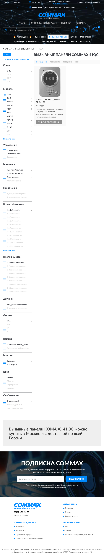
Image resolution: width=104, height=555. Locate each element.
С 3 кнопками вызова (16, 270)
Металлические (14, 181)
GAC (9, 135)
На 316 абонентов (15, 243)
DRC (9, 71)
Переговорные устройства (26, 42)
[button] (60, 3)
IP (8, 328)
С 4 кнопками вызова (16, 274)
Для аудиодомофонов (16, 194)
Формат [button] (7, 315)
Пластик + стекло (14, 174)
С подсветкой (13, 401)
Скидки (67, 531)
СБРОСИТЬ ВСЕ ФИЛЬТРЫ (17, 60)
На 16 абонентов (14, 235)
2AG (9, 98)
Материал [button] (9, 164)
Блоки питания (49, 42)
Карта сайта (21, 531)
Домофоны (40, 37)
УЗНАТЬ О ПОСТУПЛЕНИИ (48, 122)
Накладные (12, 365)
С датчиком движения (17, 308)
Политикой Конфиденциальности (65, 485)
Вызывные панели (58, 37)
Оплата (67, 512)
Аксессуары (85, 42)
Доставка (68, 508)
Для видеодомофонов (17, 197)
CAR (9, 75)
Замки (74, 42)
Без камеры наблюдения (18, 348)
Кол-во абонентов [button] (13, 204)
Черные (10, 388)
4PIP (9, 109)
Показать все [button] (9, 139)
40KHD (10, 116)
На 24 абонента (14, 239)
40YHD (10, 124)
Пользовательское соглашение (29, 539)
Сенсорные (12, 157)
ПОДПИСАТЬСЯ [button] (76, 479)
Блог (66, 526)
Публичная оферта (24, 535)
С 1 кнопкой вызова (15, 263)
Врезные (10, 361)
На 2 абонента (13, 214)
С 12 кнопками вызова (17, 284)
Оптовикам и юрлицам (44, 23)
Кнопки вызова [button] (11, 257)
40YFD (10, 120)
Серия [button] (6, 65)
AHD (9, 325)
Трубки (73, 37)
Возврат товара (71, 516)
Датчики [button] (8, 299)
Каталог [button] (22, 23)
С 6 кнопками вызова (16, 277)
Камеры (63, 42)
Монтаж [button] (8, 355)
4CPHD (10, 102)
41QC (9, 95)
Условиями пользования (49, 487)
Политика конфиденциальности (78, 535)
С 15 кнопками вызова (17, 288)
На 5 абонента (13, 217)
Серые (10, 377)
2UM (9, 131)
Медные (10, 381)
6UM (9, 113)
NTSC (9, 332)
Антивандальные (14, 405)
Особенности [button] (11, 395)
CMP (9, 78)
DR (8, 82)
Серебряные (12, 385)
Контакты (81, 23)
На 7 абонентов (14, 225)
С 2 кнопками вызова (16, 266)
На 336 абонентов (15, 246)
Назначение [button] (10, 188)
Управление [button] (10, 145)
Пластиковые (13, 177)
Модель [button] (8, 89)
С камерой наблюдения (17, 345)
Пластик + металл (15, 170)
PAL (8, 321)
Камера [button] (7, 339)
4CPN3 (10, 105)
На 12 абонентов (14, 232)
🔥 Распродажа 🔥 (22, 37)
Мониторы (85, 37)
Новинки (66, 23)
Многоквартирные (15, 408)
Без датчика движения (17, 305)
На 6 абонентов (14, 221)
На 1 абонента (13, 210)
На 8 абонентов (14, 228)
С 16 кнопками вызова (17, 292)
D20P (9, 127)
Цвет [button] (6, 372)
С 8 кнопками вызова (16, 281)
